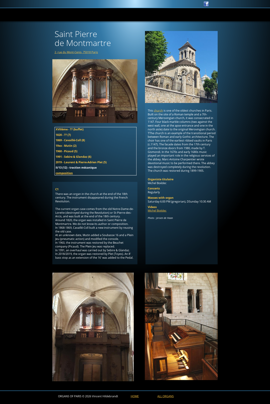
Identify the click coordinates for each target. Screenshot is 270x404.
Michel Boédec (157, 211)
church (158, 110)
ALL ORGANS (165, 396)
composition (64, 173)
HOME (135, 396)
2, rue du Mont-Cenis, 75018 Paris (76, 52)
